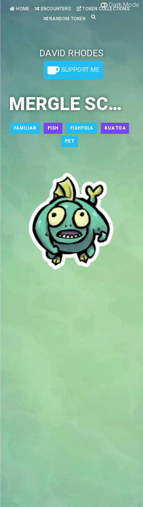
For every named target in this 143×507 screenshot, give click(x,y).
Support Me (73, 70)
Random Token (64, 18)
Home (19, 8)
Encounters (53, 8)
